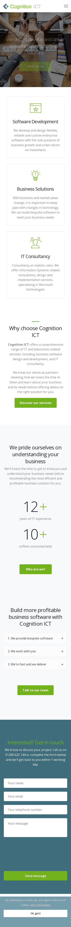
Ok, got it (36, 913)
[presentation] (35, 854)
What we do (35, 66)
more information (40, 905)
